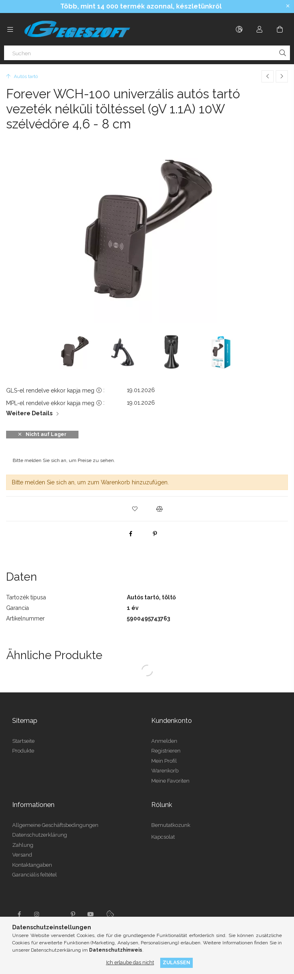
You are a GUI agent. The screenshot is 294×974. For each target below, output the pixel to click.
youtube (91, 914)
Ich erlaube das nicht (130, 962)
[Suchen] (147, 53)
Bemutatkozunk (170, 825)
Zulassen (176, 962)
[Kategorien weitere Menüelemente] (10, 29)
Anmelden (164, 741)
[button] (135, 509)
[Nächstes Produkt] (282, 76)
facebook (19, 914)
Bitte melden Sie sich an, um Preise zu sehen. (64, 460)
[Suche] (282, 53)
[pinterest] (155, 533)
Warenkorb (165, 771)
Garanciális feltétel (34, 875)
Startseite (23, 741)
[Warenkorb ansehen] (280, 29)
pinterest (73, 914)
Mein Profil (164, 761)
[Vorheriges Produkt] (267, 76)
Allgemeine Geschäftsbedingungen (55, 825)
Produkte (23, 751)
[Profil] (259, 29)
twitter (55, 914)
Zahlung (22, 845)
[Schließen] (288, 6)
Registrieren (166, 751)
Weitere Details (29, 413)
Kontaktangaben (32, 865)
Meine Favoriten (170, 781)
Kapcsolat (163, 837)
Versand (22, 855)
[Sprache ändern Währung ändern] (239, 29)
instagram (37, 914)
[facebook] (130, 533)
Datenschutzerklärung (39, 835)
